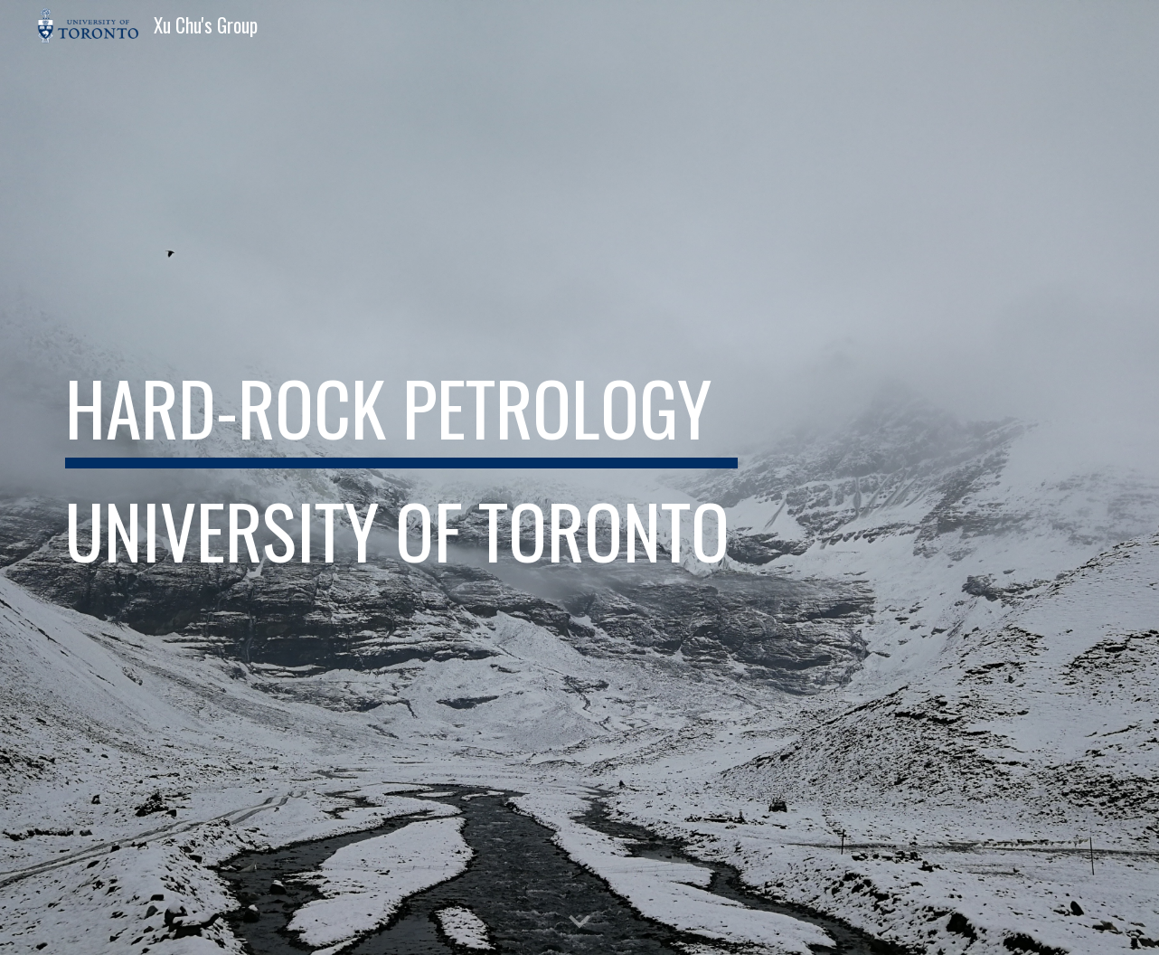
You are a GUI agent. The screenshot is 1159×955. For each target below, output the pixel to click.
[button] (579, 922)
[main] (401, 477)
